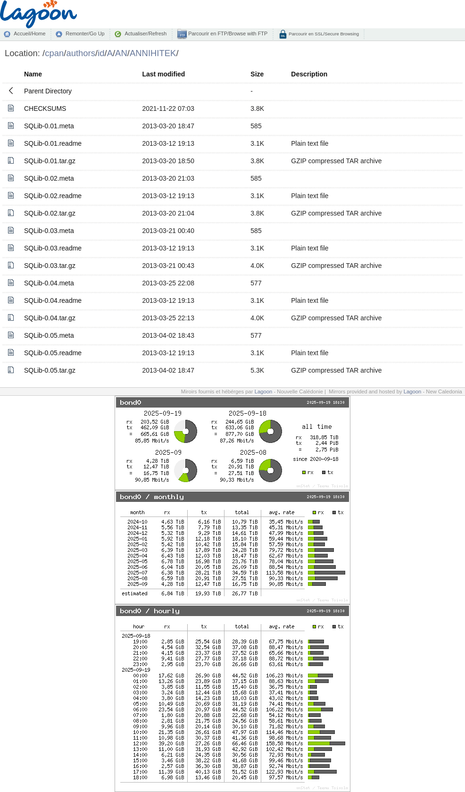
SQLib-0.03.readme (53, 248)
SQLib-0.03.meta (49, 230)
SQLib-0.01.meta (49, 126)
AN (121, 53)
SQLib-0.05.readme (53, 353)
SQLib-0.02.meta (49, 178)
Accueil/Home (29, 33)
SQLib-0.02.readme (53, 196)
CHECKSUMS (45, 108)
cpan (54, 53)
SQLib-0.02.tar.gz (49, 213)
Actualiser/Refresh (145, 33)
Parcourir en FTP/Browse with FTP (227, 33)
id (101, 53)
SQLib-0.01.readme (53, 143)
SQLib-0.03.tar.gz (49, 265)
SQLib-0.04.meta (49, 283)
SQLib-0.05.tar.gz (49, 370)
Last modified (163, 74)
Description (309, 74)
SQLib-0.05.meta (49, 335)
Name (33, 74)
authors (80, 53)
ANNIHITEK (153, 53)
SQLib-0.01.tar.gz (49, 161)
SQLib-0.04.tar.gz (49, 318)
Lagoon (264, 391)
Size (257, 74)
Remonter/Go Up (85, 33)
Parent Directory (48, 91)
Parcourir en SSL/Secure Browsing (323, 33)
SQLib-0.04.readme (53, 300)
